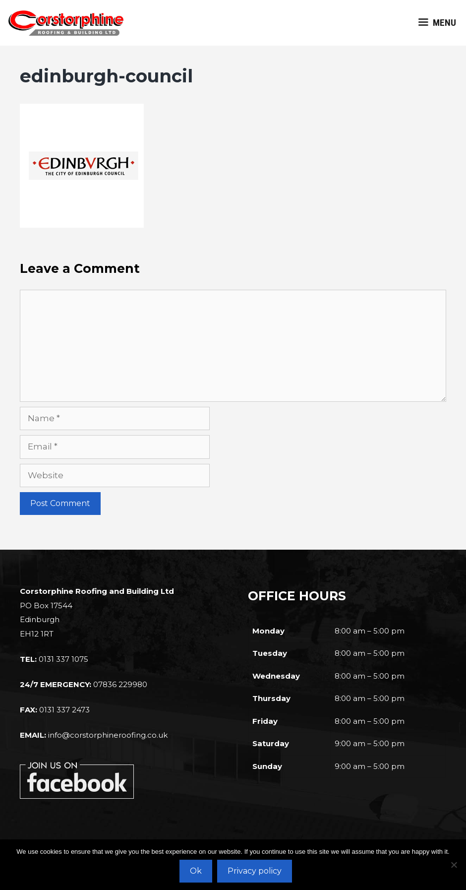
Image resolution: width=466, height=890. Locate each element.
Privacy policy (255, 871)
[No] (454, 865)
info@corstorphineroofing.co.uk (108, 735)
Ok (196, 871)
